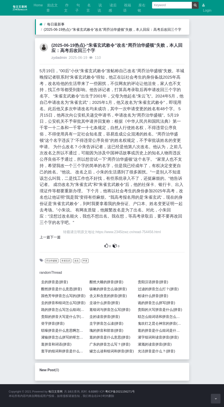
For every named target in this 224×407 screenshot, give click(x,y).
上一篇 (45, 237)
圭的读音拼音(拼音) (104, 317)
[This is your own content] (115, 245)
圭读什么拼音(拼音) (104, 303)
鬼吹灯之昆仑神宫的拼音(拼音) (161, 323)
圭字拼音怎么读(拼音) (106, 323)
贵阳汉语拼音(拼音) (153, 282)
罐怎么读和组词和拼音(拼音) (111, 351)
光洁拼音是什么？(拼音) (156, 351)
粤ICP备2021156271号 (120, 391)
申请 (85, 260)
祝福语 (127, 7)
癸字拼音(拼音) (52, 323)
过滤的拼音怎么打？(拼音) (158, 289)
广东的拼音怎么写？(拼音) (109, 344)
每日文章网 (55, 391)
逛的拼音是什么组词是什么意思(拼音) (161, 330)
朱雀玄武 (65, 260)
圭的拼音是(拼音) (54, 282)
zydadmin (59, 58)
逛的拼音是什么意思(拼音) (109, 337)
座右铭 (141, 7)
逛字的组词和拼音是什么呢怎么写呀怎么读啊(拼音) (64, 351)
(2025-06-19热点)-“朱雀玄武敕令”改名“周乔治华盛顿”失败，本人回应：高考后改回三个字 (112, 29)
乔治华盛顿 (51, 260)
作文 (66, 7)
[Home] (41, 24)
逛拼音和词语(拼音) (56, 344)
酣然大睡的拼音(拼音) (106, 282)
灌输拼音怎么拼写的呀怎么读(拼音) (64, 337)
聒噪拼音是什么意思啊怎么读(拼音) (64, 330)
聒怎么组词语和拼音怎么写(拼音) (161, 317)
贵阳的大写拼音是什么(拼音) (160, 310)
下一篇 (55, 237)
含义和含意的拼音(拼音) (108, 296)
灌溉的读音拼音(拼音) (155, 344)
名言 (88, 7)
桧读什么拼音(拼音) (153, 296)
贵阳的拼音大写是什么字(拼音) (64, 317)
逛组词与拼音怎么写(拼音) (109, 310)
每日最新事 (56, 24)
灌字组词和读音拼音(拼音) (158, 337)
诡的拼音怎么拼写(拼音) (156, 303)
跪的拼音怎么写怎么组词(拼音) (64, 310)
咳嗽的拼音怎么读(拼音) (108, 289)
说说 (100, 7)
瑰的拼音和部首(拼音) (106, 330)
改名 (76, 260)
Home (38, 5)
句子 (77, 7)
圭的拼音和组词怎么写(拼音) (63, 303)
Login (207, 8)
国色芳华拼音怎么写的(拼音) (63, 296)
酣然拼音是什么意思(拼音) (61, 289)
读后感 (112, 7)
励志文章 (52, 7)
